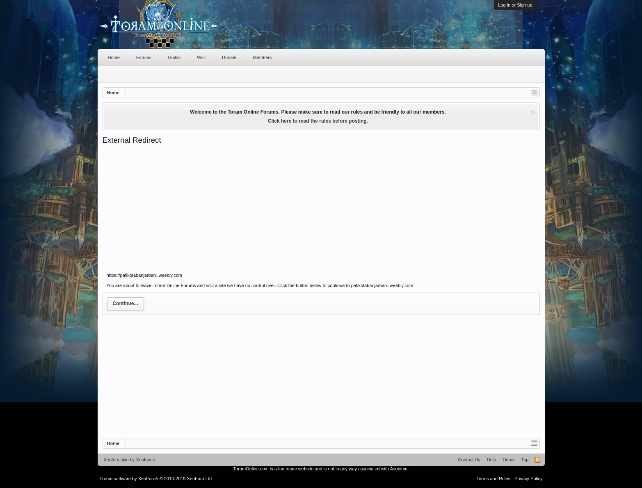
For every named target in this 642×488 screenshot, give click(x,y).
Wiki (201, 57)
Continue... (125, 303)
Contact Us (469, 459)
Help (491, 459)
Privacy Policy (528, 478)
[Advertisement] (321, 206)
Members (262, 57)
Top (525, 459)
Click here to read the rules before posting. (318, 121)
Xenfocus (145, 459)
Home (114, 57)
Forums (143, 57)
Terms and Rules (493, 478)
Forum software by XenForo (156, 478)
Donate (229, 57)
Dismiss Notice (533, 112)
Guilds (174, 57)
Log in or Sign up (515, 4)
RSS (537, 459)
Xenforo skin (116, 459)
